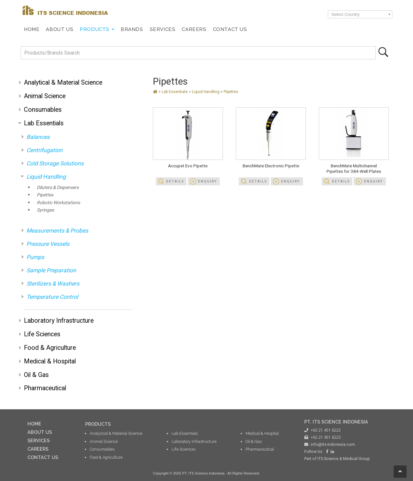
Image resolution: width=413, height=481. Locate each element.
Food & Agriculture (50, 347)
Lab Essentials (44, 123)
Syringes (45, 210)
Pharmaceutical (45, 388)
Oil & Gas (36, 375)
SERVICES (38, 440)
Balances (38, 137)
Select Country (345, 14)
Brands (132, 29)
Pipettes (45, 194)
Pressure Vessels (47, 244)
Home (31, 29)
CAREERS (37, 449)
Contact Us (230, 29)
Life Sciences (42, 334)
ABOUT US (39, 432)
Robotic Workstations (58, 202)
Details (175, 181)
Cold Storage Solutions (55, 163)
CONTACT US (42, 457)
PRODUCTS (98, 424)
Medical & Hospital (50, 361)
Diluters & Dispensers (58, 187)
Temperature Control (52, 297)
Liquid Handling (46, 176)
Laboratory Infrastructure (59, 320)
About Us (59, 29)
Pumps (35, 257)
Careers (194, 29)
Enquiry (207, 181)
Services (163, 29)
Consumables (43, 109)
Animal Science (44, 96)
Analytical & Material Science (63, 82)
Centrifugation (44, 150)
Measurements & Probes (57, 230)
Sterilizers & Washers (52, 283)
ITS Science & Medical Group (343, 458)
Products (94, 29)
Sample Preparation (51, 270)
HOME (34, 423)
